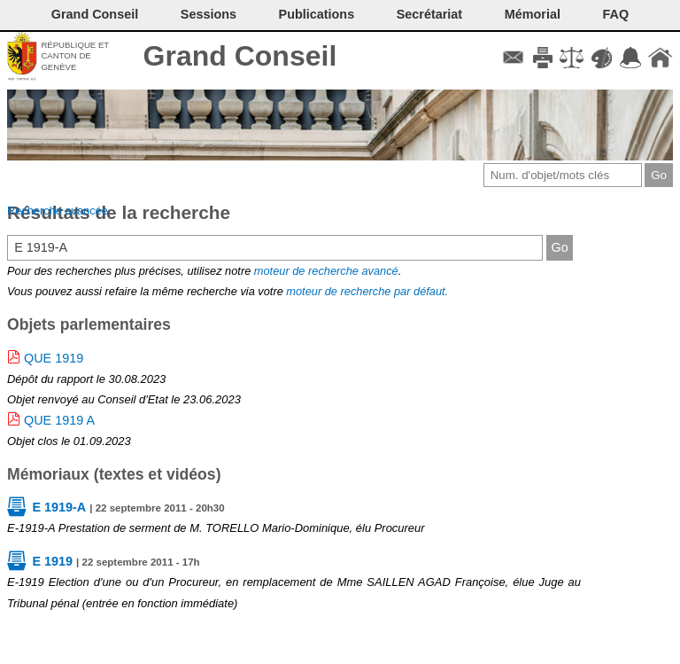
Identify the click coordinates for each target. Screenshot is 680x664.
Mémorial (532, 14)
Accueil (660, 57)
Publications (317, 14)
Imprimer (542, 57)
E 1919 (52, 561)
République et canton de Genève (75, 56)
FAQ (616, 14)
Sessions (208, 14)
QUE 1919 (53, 358)
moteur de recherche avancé (326, 270)
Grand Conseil (240, 56)
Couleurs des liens (601, 57)
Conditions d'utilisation (571, 57)
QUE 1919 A (59, 420)
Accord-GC (631, 57)
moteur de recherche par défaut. (367, 291)
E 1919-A (59, 507)
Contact (513, 57)
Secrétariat (429, 14)
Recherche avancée (57, 210)
